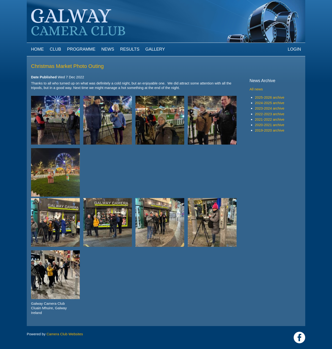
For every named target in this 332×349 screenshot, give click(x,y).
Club (55, 49)
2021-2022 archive (269, 119)
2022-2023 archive (269, 114)
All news (256, 89)
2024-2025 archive (269, 103)
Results (129, 49)
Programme (81, 49)
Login (294, 49)
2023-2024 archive (269, 108)
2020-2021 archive (269, 125)
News (107, 49)
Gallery (155, 49)
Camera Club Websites (64, 334)
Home (37, 49)
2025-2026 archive (269, 97)
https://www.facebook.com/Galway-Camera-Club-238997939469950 (299, 337)
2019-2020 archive (269, 130)
